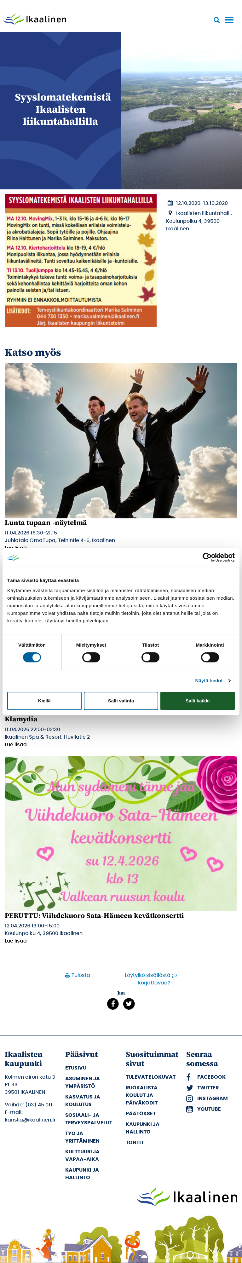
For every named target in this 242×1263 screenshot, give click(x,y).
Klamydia (21, 719)
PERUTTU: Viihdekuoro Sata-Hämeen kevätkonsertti (94, 915)
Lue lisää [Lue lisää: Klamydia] (16, 744)
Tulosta (79, 975)
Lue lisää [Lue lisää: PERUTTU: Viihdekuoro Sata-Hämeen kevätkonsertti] (16, 940)
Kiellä (44, 700)
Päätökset (141, 1113)
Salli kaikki (198, 700)
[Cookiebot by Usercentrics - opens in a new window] (207, 557)
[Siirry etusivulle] (34, 19)
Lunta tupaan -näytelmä (46, 522)
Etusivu (75, 1067)
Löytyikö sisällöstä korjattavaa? (147, 979)
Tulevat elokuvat (151, 1077)
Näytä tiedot (209, 680)
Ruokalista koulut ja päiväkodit (142, 1095)
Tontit (135, 1142)
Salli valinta (121, 700)
